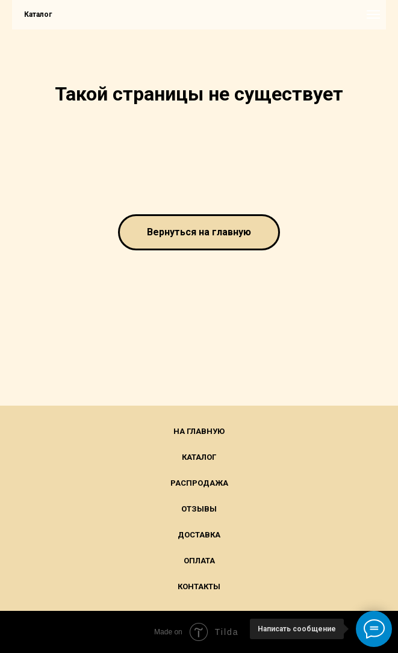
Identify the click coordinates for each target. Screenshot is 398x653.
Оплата (199, 560)
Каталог (199, 457)
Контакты (199, 586)
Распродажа (199, 482)
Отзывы (199, 508)
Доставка (199, 534)
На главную (199, 431)
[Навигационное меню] (373, 14)
